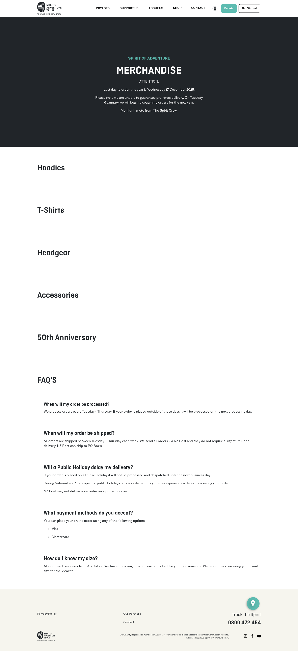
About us (155, 8)
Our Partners (132, 613)
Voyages (103, 8)
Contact (198, 8)
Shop (177, 8)
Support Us (129, 8)
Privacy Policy (46, 613)
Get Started (249, 8)
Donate (229, 8)
